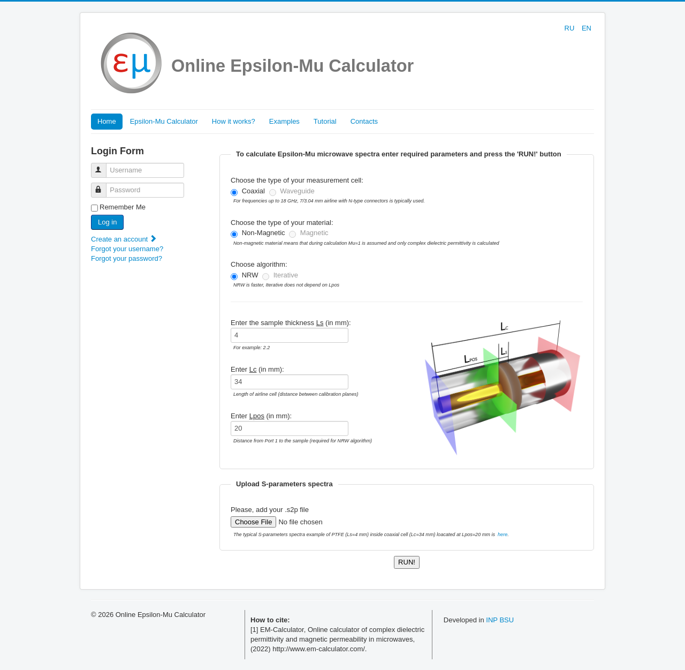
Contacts (364, 121)
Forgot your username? (127, 249)
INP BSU (500, 620)
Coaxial (253, 191)
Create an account (124, 239)
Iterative (285, 275)
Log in (107, 222)
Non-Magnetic (263, 233)
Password (103, 185)
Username (103, 165)
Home (106, 121)
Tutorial (325, 121)
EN (586, 28)
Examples (284, 121)
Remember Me (123, 207)
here (502, 534)
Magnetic (314, 233)
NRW (250, 275)
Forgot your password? (126, 258)
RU (570, 28)
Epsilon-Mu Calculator (164, 121)
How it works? (233, 121)
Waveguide (297, 191)
